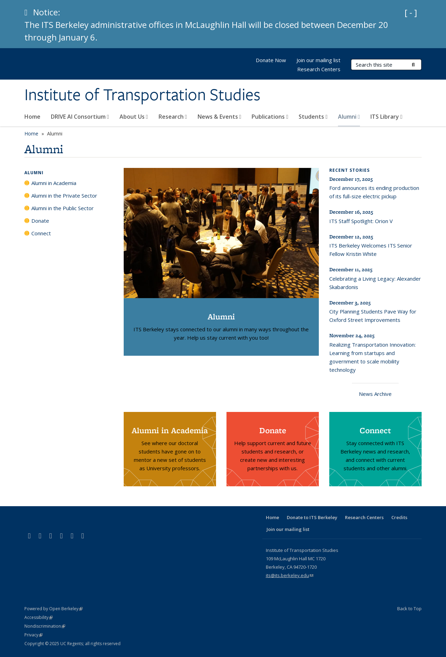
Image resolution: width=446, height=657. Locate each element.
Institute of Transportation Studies (142, 94)
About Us (134, 116)
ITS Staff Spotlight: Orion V (361, 220)
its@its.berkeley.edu (289, 575)
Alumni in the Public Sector (62, 208)
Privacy (33, 635)
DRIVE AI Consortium (80, 116)
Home (32, 116)
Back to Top (409, 608)
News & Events (219, 116)
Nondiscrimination (44, 626)
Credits (399, 517)
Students (313, 116)
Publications (270, 116)
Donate (40, 220)
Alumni (349, 116)
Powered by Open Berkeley (53, 609)
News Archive (375, 393)
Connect (41, 233)
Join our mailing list (318, 60)
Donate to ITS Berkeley (312, 517)
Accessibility (38, 617)
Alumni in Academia (53, 182)
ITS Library (386, 116)
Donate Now (271, 60)
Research (173, 116)
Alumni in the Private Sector (64, 195)
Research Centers (318, 69)
